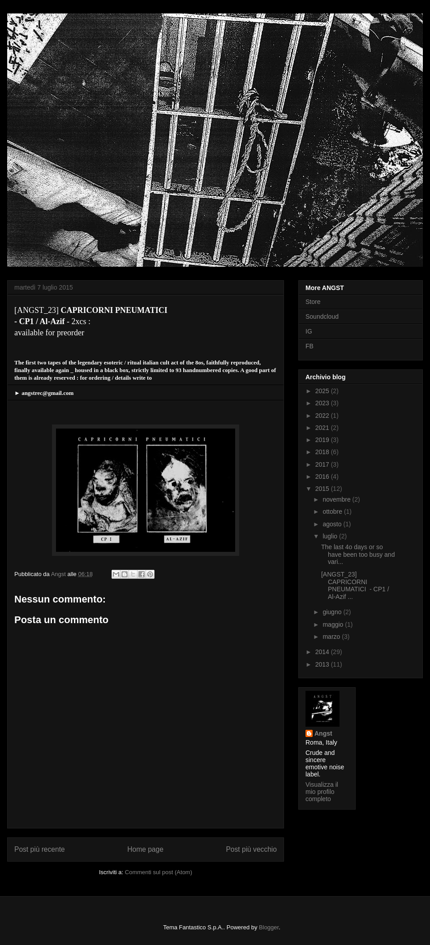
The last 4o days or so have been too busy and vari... (358, 554)
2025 (323, 390)
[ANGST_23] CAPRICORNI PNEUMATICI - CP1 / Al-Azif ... (355, 585)
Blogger (269, 927)
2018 (323, 451)
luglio (330, 536)
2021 (323, 427)
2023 (323, 403)
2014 (323, 651)
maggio (333, 624)
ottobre (333, 511)
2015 (323, 488)
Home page (145, 849)
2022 (323, 415)
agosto (332, 524)
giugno (332, 612)
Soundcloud (322, 316)
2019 (323, 439)
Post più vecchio (251, 849)
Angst (323, 733)
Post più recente (39, 849)
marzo (332, 636)
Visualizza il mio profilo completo (321, 791)
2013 (323, 664)
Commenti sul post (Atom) (158, 872)
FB (309, 346)
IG (308, 331)
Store (312, 301)
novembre (337, 499)
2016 (323, 476)
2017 (323, 464)
